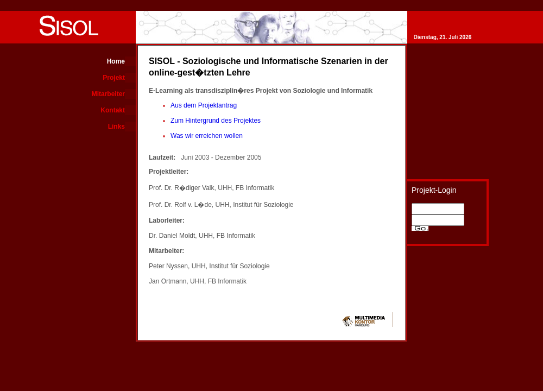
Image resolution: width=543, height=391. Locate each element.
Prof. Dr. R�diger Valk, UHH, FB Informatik (211, 188)
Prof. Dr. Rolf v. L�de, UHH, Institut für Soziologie (221, 205)
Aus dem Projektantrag (204, 105)
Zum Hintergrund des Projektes (216, 120)
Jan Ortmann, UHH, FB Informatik (198, 281)
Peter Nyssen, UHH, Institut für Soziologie (209, 266)
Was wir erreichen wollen (207, 136)
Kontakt (112, 110)
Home (116, 61)
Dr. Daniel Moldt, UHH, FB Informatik (202, 235)
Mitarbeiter (108, 94)
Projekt (114, 77)
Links (116, 126)
